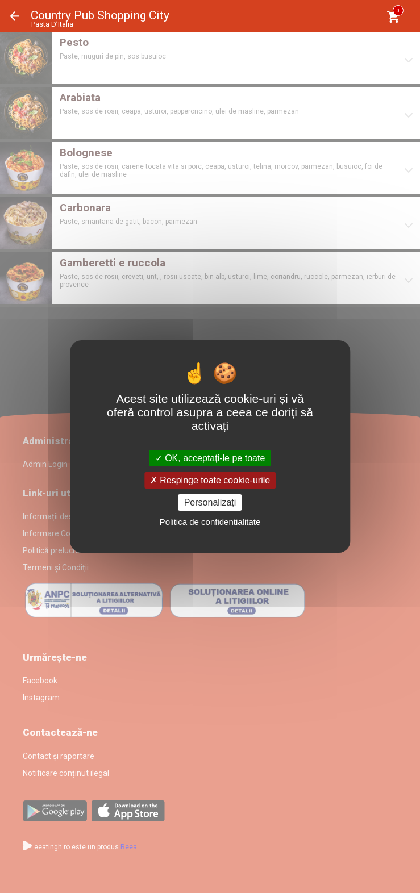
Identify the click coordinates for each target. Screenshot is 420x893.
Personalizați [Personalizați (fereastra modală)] (210, 502)
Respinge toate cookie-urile (210, 480)
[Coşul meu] (393, 17)
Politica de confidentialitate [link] (210, 522)
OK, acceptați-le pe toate (210, 457)
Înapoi (15, 16)
